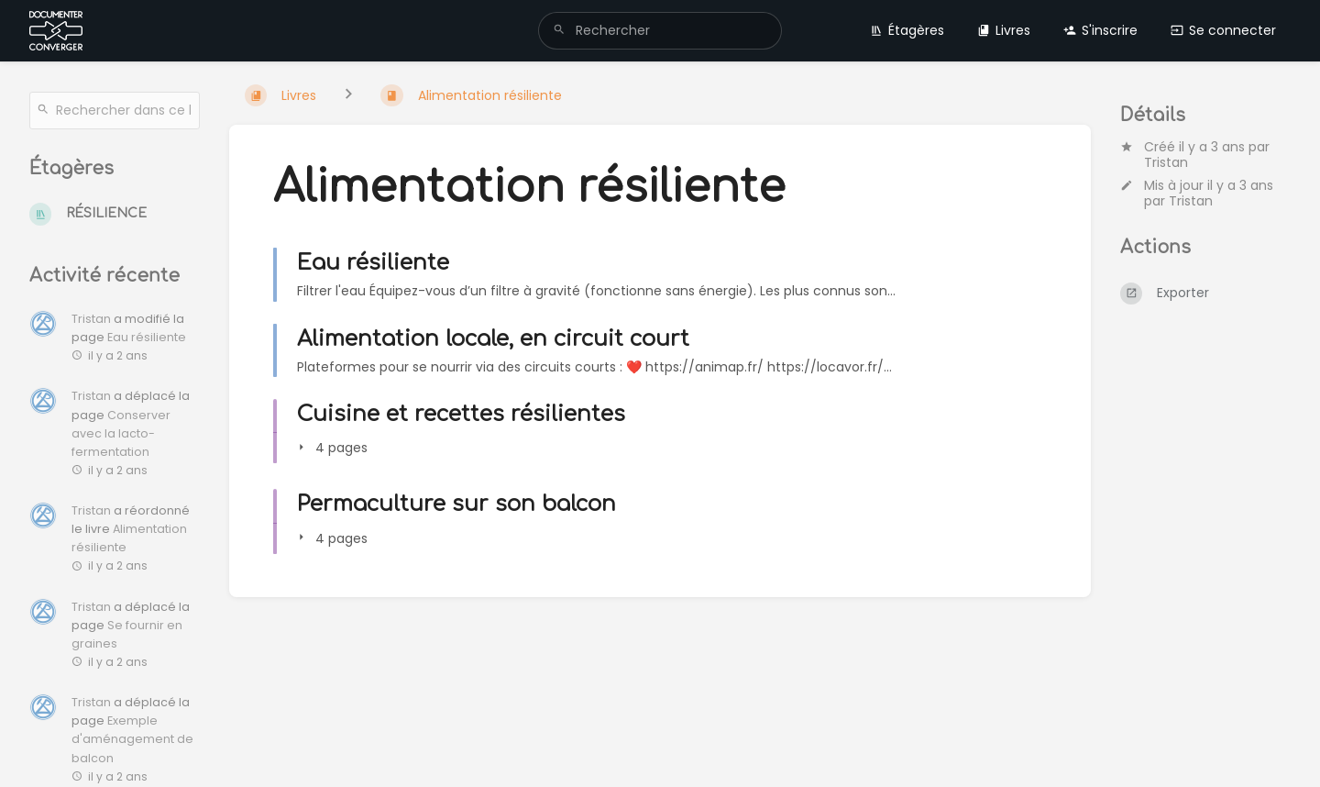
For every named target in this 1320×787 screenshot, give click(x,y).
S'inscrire (1100, 30)
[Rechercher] (559, 30)
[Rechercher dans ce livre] (114, 110)
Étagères (907, 30)
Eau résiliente (146, 337)
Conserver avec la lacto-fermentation (121, 433)
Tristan (1166, 162)
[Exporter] (1205, 294)
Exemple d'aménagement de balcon (132, 739)
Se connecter (1223, 30)
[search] (660, 31)
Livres (1003, 30)
